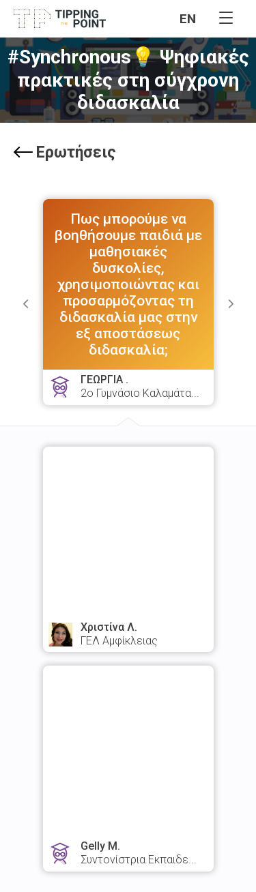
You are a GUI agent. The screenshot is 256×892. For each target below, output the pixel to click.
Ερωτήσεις (65, 152)
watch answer (128, 582)
